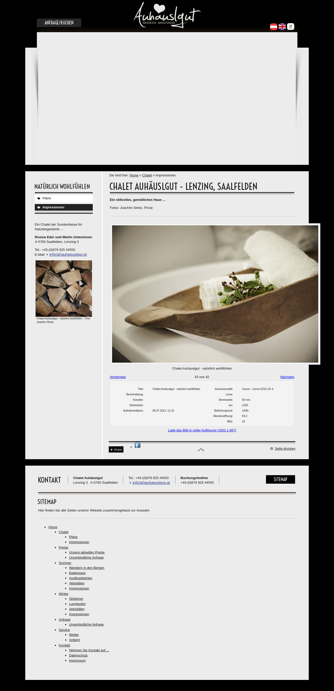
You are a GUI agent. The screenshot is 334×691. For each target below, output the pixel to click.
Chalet (147, 175)
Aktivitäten (77, 583)
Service (64, 630)
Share (116, 449)
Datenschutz (78, 655)
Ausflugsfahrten (80, 578)
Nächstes (287, 377)
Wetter (74, 635)
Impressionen (53, 207)
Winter (64, 594)
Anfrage (65, 619)
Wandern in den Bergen (86, 568)
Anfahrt (74, 640)
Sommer (65, 563)
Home (134, 175)
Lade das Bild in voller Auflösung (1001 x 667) (202, 430)
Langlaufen (77, 604)
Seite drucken (285, 448)
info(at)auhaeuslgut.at (68, 254)
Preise (63, 547)
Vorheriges (118, 377)
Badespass (77, 573)
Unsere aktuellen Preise (87, 552)
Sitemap (280, 479)
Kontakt (64, 645)
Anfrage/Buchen (59, 23)
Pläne (47, 198)
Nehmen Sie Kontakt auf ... (89, 650)
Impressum (77, 660)
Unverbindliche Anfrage (86, 557)
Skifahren (76, 599)
